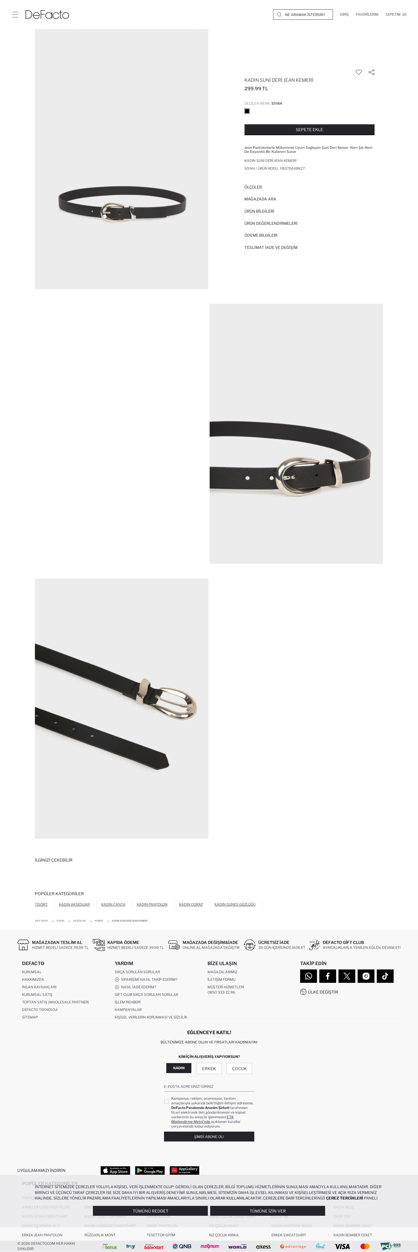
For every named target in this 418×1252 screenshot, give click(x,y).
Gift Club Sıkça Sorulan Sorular (146, 994)
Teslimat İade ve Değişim (271, 247)
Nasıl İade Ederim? (135, 987)
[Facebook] (327, 976)
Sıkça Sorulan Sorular (137, 972)
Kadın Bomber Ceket (353, 1235)
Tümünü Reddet (150, 1210)
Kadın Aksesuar (74, 904)
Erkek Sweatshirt (288, 1235)
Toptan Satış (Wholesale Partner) (55, 1002)
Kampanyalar (128, 1009)
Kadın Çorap (191, 904)
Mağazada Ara (260, 199)
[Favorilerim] (367, 14)
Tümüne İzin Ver (268, 1210)
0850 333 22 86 (221, 992)
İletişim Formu (221, 979)
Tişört (41, 904)
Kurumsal (32, 972)
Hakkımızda (33, 979)
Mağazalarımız (222, 972)
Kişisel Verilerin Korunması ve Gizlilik (151, 1017)
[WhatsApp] (308, 976)
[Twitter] (346, 976)
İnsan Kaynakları (39, 987)
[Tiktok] (385, 976)
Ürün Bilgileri (259, 211)
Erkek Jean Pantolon (42, 1235)
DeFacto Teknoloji (39, 1009)
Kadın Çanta (113, 904)
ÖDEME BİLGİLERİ (261, 235)
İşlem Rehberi (127, 1002)
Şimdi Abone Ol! (209, 1137)
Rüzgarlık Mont (100, 1235)
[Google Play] (150, 1170)
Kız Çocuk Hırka (224, 1235)
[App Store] (115, 1170)
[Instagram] (366, 976)
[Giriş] (344, 14)
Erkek (209, 1068)
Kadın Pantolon (152, 904)
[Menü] (15, 14)
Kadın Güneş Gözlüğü (235, 904)
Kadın (179, 1068)
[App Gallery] (184, 1170)
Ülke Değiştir (323, 991)
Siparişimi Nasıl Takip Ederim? (146, 979)
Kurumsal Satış (37, 994)
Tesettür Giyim (161, 1235)
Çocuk (239, 1068)
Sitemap (30, 1017)
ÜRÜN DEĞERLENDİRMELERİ (271, 223)
